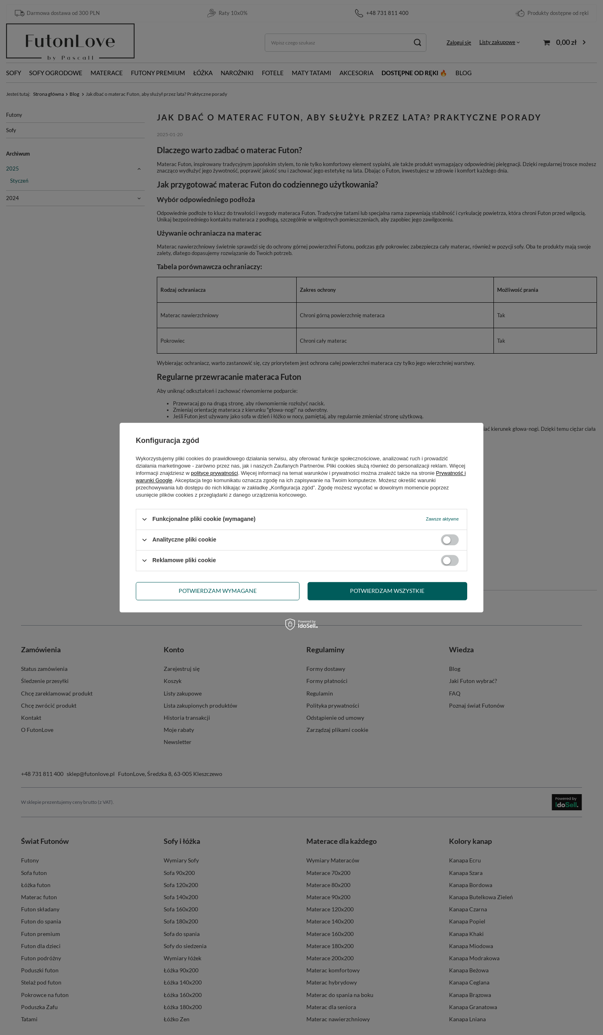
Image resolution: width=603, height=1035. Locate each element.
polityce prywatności (214, 473)
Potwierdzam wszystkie (387, 590)
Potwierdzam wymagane (218, 590)
